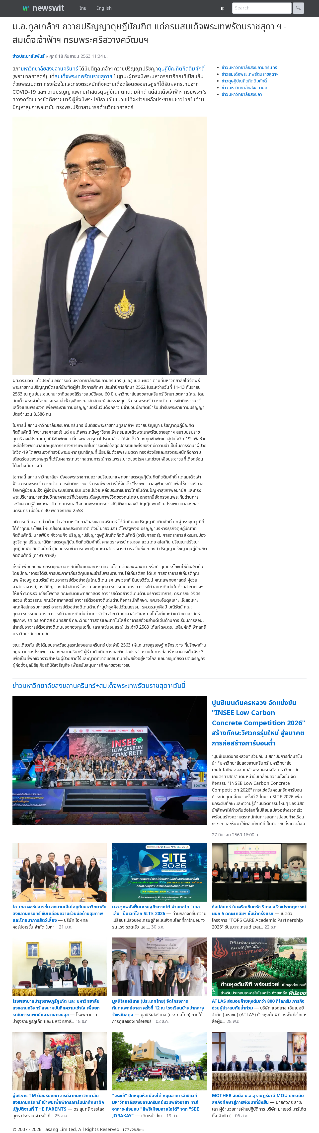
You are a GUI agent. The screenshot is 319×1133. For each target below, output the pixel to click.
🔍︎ (298, 8)
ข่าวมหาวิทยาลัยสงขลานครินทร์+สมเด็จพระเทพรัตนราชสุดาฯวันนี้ (98, 686)
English (104, 8)
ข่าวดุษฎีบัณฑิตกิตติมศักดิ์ (244, 81)
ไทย (83, 8)
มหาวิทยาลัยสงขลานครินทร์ (49, 69)
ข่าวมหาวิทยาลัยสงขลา (242, 94)
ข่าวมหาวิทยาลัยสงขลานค (244, 87)
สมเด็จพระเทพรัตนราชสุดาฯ (83, 76)
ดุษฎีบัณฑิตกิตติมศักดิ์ (181, 69)
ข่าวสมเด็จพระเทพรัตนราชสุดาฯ (250, 74)
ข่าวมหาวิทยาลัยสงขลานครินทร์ (249, 67)
